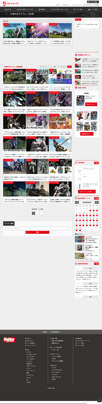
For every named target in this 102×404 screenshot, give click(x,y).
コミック (29, 380)
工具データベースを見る (86, 194)
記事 (90, 271)
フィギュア (29, 364)
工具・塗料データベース (83, 344)
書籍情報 (79, 341)
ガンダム (29, 355)
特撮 (28, 376)
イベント (29, 371)
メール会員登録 (30, 346)
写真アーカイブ (56, 357)
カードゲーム (30, 378)
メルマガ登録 (92, 2)
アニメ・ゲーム (30, 373)
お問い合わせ (65, 5)
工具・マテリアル (31, 369)
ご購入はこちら (90, 107)
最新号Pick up (55, 346)
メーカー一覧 (55, 352)
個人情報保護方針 (55, 335)
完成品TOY (29, 366)
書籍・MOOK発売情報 (57, 344)
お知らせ (58, 5)
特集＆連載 (54, 341)
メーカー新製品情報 (57, 350)
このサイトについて (77, 5)
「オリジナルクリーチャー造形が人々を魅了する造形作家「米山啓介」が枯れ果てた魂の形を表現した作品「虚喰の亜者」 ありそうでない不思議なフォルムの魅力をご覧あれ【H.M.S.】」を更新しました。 (87, 278)
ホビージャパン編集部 (57, 364)
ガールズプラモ (30, 359)
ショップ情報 (80, 348)
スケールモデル (30, 362)
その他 (28, 385)
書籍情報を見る (86, 137)
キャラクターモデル (32, 357)
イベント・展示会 (56, 359)
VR (27, 383)
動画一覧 (54, 368)
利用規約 (44, 335)
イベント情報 (80, 346)
